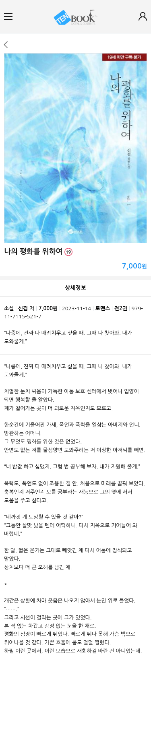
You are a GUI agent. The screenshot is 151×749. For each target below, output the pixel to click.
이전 (5, 45)
